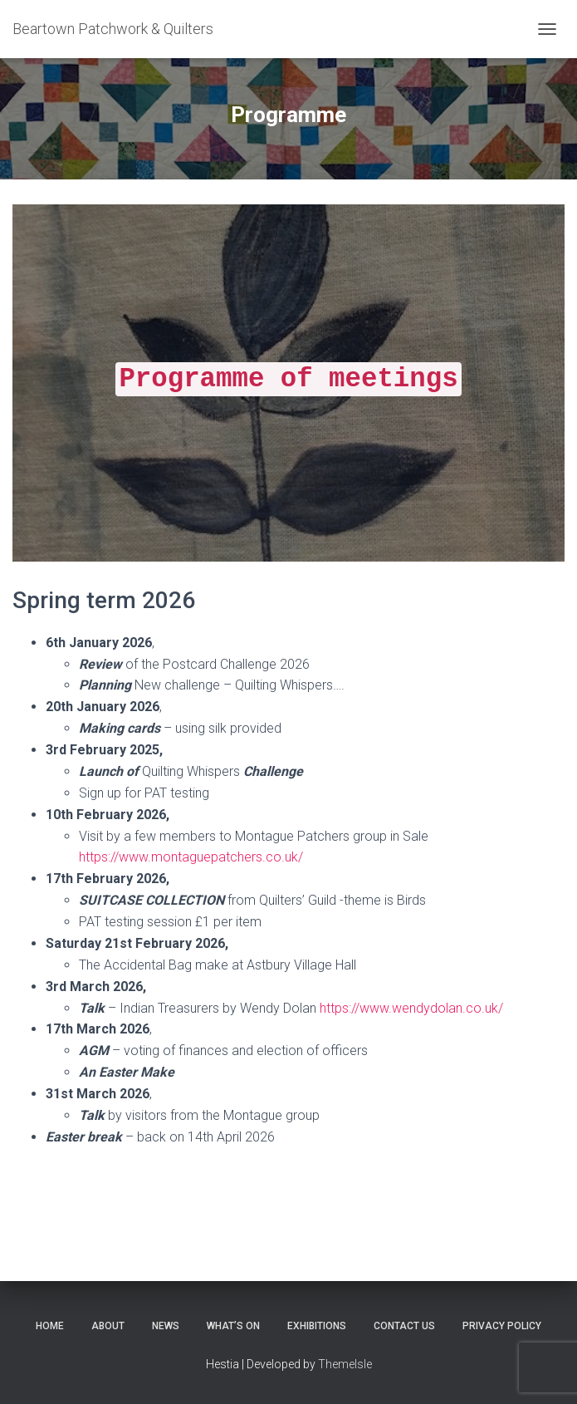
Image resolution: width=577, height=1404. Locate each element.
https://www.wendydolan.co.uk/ (411, 1008)
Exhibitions (316, 1326)
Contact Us (404, 1326)
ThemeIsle (345, 1364)
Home (50, 1326)
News (165, 1326)
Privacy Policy (501, 1326)
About (108, 1326)
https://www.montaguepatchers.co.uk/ (191, 857)
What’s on (233, 1326)
